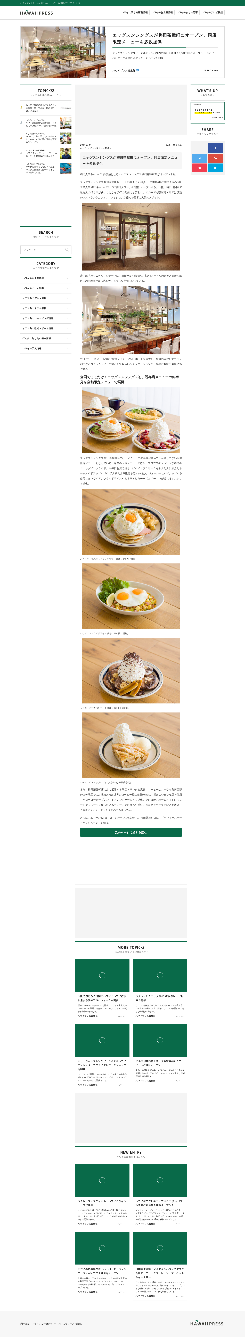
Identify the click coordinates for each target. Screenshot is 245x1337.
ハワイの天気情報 (32, 348)
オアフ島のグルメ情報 (34, 298)
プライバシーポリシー (44, 1323)
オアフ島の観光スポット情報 (37, 328)
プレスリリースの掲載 (70, 1323)
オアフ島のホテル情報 (34, 308)
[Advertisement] (103, 109)
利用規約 (25, 1323)
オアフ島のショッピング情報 (37, 318)
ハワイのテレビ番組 (212, 12)
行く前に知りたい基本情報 (36, 338)
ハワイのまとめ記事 (187, 12)
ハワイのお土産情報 (162, 12)
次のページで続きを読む (131, 832)
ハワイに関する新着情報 (134, 12)
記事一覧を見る (174, 145)
